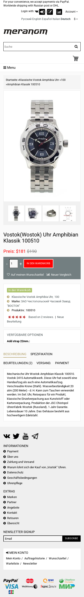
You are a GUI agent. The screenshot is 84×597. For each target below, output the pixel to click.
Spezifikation (41, 354)
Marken (12, 497)
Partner (11, 502)
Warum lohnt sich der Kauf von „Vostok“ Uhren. (36, 467)
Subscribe (71, 538)
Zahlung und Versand (20, 462)
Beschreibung (14, 354)
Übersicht (13, 523)
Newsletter (30, 563)
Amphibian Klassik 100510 (23, 84)
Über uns (12, 456)
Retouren (13, 518)
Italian (56, 19)
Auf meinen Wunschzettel (27, 274)
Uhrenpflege (14, 483)
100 (63, 80)
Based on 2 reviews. (41, 317)
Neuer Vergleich (61, 274)
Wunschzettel (57, 558)
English (36, 19)
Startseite (11, 80)
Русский (26, 19)
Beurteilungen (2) (17, 363)
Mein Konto (13, 558)
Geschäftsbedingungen (22, 477)
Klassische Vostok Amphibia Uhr (39, 80)
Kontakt (12, 512)
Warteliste (12, 563)
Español (47, 19)
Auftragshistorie (34, 558)
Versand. (44, 363)
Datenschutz (15, 472)
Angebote (13, 507)
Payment (62, 363)
